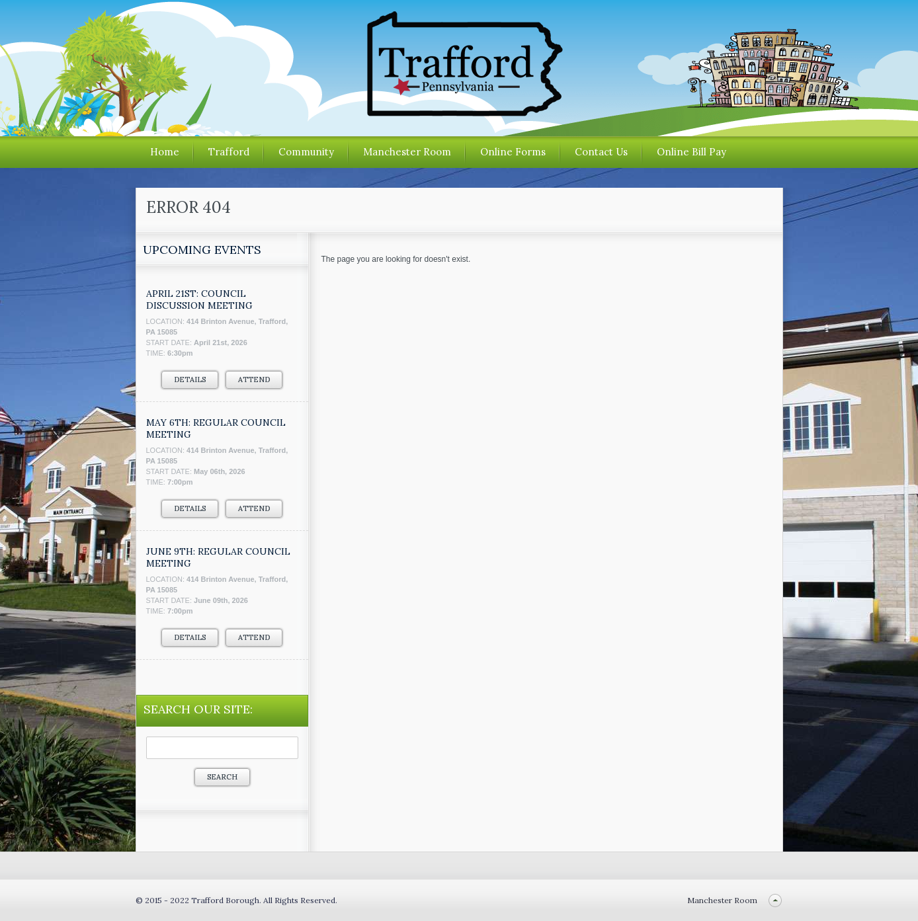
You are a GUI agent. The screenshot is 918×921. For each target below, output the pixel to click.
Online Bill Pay (691, 151)
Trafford (228, 151)
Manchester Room (407, 151)
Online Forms (513, 151)
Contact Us (601, 151)
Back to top (775, 900)
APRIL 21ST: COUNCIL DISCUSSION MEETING (199, 299)
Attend (254, 379)
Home (164, 151)
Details (190, 379)
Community (306, 151)
